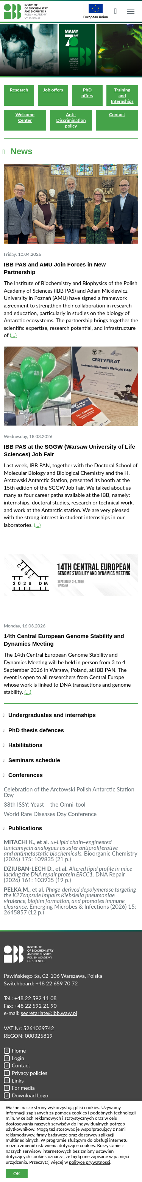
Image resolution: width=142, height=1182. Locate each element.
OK (16, 1173)
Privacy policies (25, 1073)
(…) (13, 335)
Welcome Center (25, 117)
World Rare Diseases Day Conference (50, 813)
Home (15, 1050)
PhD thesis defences (36, 730)
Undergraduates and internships (52, 715)
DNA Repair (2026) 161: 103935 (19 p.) (68, 874)
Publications (25, 828)
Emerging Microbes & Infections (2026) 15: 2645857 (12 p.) (70, 901)
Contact (117, 114)
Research (19, 90)
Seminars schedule (34, 760)
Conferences (25, 775)
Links (14, 1080)
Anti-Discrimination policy (71, 120)
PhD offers (87, 92)
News (21, 151)
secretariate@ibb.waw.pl (49, 1013)
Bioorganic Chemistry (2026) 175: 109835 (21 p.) (70, 850)
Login (14, 1058)
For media (19, 1087)
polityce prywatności (89, 1162)
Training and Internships (122, 95)
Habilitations (25, 745)
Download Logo (26, 1095)
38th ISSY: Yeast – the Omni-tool (45, 804)
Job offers (53, 90)
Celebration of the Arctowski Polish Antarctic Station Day (69, 792)
